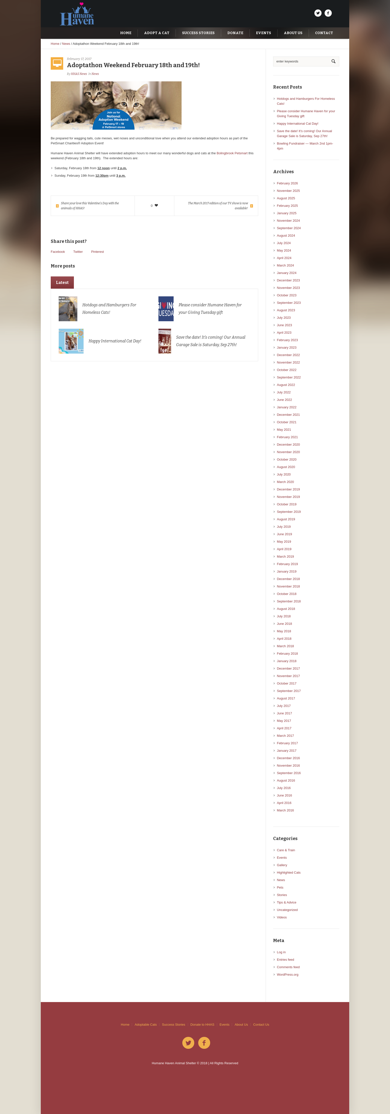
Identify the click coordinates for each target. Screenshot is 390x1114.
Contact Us (261, 1024)
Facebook (58, 252)
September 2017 (289, 691)
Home (55, 44)
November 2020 (288, 452)
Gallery (282, 865)
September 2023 (289, 303)
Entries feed (285, 959)
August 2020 (286, 467)
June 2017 (284, 713)
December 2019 (288, 489)
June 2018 (284, 624)
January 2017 (286, 750)
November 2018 (288, 586)
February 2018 (287, 653)
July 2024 (284, 243)
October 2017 (286, 683)
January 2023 (286, 347)
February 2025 (287, 206)
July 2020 (284, 474)
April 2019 (284, 549)
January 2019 (286, 571)
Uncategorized (287, 910)
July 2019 (284, 527)
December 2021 (288, 415)
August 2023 (286, 310)
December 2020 (288, 444)
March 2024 (285, 265)
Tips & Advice (286, 902)
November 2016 (288, 765)
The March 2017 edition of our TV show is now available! (218, 206)
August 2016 (286, 780)
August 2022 (286, 385)
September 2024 (289, 228)
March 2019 (285, 556)
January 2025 (286, 213)
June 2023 (284, 325)
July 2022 (284, 392)
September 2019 (289, 512)
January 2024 (286, 273)
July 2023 (284, 317)
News (66, 44)
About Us (241, 1024)
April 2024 (284, 258)
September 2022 (289, 377)
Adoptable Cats (146, 1024)
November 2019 (288, 497)
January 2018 (286, 661)
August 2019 (286, 519)
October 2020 (286, 459)
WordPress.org (287, 974)
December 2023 (288, 280)
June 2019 (284, 534)
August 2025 (286, 198)
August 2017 (286, 698)
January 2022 (286, 407)
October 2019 (286, 504)
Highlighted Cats (288, 872)
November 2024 (288, 220)
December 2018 (288, 579)
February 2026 (287, 183)
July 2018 (284, 616)
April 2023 (284, 332)
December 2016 (288, 758)
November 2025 (288, 191)
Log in (281, 952)
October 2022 (286, 370)
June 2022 (284, 400)
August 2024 (286, 235)
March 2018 (285, 646)
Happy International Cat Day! (115, 341)
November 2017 (288, 676)
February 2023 (287, 340)
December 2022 (288, 355)
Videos (282, 917)
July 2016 (284, 788)
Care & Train (286, 850)
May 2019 (284, 541)
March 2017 (285, 736)
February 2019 (287, 564)
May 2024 (284, 250)
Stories (282, 895)
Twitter (78, 252)
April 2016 (284, 803)
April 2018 (284, 638)
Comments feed (288, 967)
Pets (280, 887)
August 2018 (286, 609)
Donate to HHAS (202, 1024)
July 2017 (284, 706)
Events (282, 857)
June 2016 (284, 795)
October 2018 (286, 594)
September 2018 (289, 601)
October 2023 (286, 295)
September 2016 (289, 773)
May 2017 (284, 721)
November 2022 (288, 362)
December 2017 (288, 668)
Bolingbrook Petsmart (232, 153)
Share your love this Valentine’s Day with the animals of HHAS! (90, 206)
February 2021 (287, 437)
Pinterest (97, 252)
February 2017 (287, 743)
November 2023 (288, 288)
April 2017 (284, 728)
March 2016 (285, 810)
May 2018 (284, 631)
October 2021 (286, 422)
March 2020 (285, 482)
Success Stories (173, 1024)
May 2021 (284, 429)
